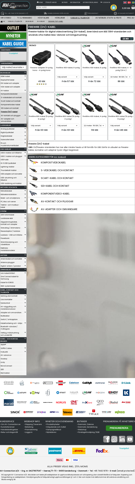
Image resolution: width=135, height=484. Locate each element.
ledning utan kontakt (9, 295)
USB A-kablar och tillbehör (11, 152)
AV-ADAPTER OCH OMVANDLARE (59, 209)
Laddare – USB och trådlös (11, 234)
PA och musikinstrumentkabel (10, 143)
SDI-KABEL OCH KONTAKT (55, 186)
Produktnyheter (53, 423)
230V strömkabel (7, 214)
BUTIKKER (82, 420)
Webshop (82, 429)
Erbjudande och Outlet (56, 426)
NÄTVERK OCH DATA (8, 187)
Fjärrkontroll (5, 302)
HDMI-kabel (5, 76)
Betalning (29, 426)
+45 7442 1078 (101, 470)
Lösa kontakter (6, 299)
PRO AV (130, 17)
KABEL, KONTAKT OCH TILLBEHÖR (9, 290)
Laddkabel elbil (7, 218)
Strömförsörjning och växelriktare (9, 242)
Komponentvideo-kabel (10, 104)
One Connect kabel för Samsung (9, 277)
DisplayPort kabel (7, 79)
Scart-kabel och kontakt (10, 100)
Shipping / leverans (33, 423)
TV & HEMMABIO (24, 17)
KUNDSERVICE (7, 420)
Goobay (4, 358)
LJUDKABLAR (5, 125)
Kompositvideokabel (9, 93)
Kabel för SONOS (7, 282)
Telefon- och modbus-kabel (10, 205)
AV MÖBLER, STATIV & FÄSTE (108, 17)
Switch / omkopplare (9, 319)
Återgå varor (51, 2)
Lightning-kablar (7, 166)
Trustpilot (13, 53)
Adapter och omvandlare (11, 312)
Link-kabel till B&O (8, 272)
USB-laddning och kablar (11, 183)
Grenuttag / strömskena (10, 227)
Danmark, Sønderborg (87, 426)
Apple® (3, 344)
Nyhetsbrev (51, 431)
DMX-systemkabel (8, 285)
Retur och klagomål (9, 431)
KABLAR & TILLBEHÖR (80, 17)
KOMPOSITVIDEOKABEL (53, 162)
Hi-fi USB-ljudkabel (8, 162)
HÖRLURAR (60, 17)
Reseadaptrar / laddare (10, 230)
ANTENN (3, 254)
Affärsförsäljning (90, 2)
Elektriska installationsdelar (8, 248)
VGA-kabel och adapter (10, 86)
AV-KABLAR (60, 156)
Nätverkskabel (6, 190)
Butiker (65, 2)
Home (40, 2)
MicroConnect (6, 365)
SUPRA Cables (6, 348)
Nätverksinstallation (9, 194)
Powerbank (5, 237)
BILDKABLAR (5, 72)
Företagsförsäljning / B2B (88, 431)
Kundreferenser (8, 426)
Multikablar (5, 315)
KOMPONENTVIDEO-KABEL (55, 193)
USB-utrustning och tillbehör (9, 178)
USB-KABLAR (5, 148)
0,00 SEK (126, 8)
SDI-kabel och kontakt (10, 107)
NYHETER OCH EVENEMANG (59, 420)
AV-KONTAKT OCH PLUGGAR (57, 201)
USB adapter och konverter (11, 173)
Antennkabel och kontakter (11, 258)
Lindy (3, 361)
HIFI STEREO (6, 17)
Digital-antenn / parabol (11, 265)
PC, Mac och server (8, 201)
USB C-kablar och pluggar (11, 156)
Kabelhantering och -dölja (11, 322)
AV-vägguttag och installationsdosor (8, 307)
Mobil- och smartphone (10, 197)
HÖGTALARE (43, 17)
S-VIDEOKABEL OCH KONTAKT (57, 170)
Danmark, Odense (86, 423)
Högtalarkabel (6, 135)
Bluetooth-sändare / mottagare (9, 327)
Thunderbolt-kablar (8, 170)
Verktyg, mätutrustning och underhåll (10, 333)
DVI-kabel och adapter (10, 82)
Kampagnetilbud (54, 429)
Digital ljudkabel (7, 132)
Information (75, 2)
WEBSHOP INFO (32, 420)
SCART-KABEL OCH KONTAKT (57, 178)
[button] (113, 7)
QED (2, 369)
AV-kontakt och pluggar (10, 115)
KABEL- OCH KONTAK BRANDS (9, 339)
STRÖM (3, 210)
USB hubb (4, 159)
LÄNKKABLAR (5, 269)
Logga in (106, 2)
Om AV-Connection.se (10, 423)
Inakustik (4, 351)
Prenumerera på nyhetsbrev (119, 420)
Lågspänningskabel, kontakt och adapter (9, 222)
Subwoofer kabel (7, 139)
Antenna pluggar (8, 262)
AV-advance (6, 354)
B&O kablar (5, 372)
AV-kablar (5, 90)
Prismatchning (31, 429)
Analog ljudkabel (7, 128)
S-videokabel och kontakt (11, 97)
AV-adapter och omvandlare (7, 119)
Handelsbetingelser (9, 429)
